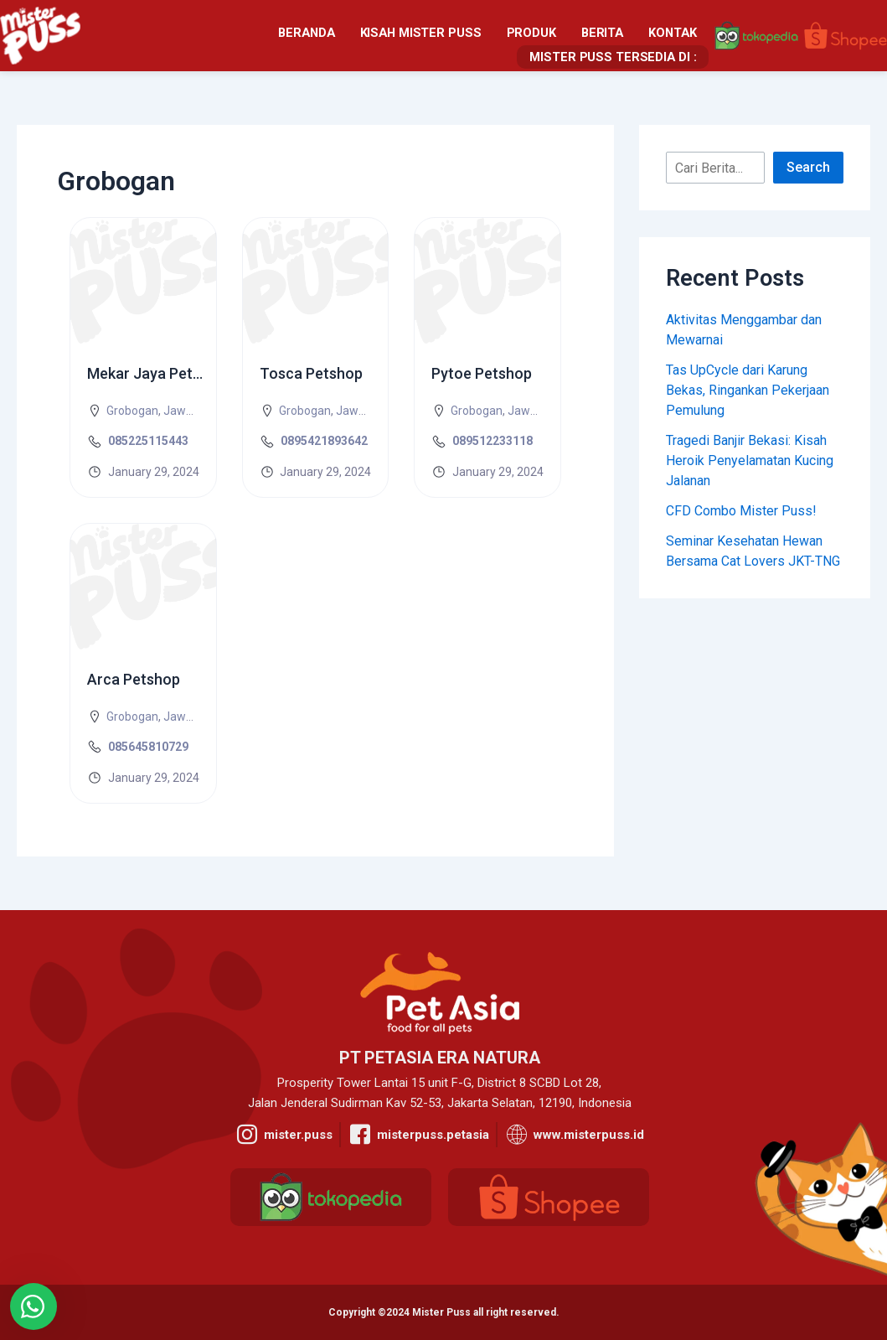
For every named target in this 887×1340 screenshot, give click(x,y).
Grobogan (132, 410)
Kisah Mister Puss (244, 35)
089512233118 (492, 441)
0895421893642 (324, 441)
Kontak (490, 35)
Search (808, 167)
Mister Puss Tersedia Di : (617, 35)
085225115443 (148, 441)
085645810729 (148, 746)
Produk (351, 35)
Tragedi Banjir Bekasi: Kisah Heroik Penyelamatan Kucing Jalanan (749, 460)
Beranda (135, 35)
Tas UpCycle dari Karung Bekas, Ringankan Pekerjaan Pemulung (747, 390)
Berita (421, 35)
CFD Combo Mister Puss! (741, 511)
